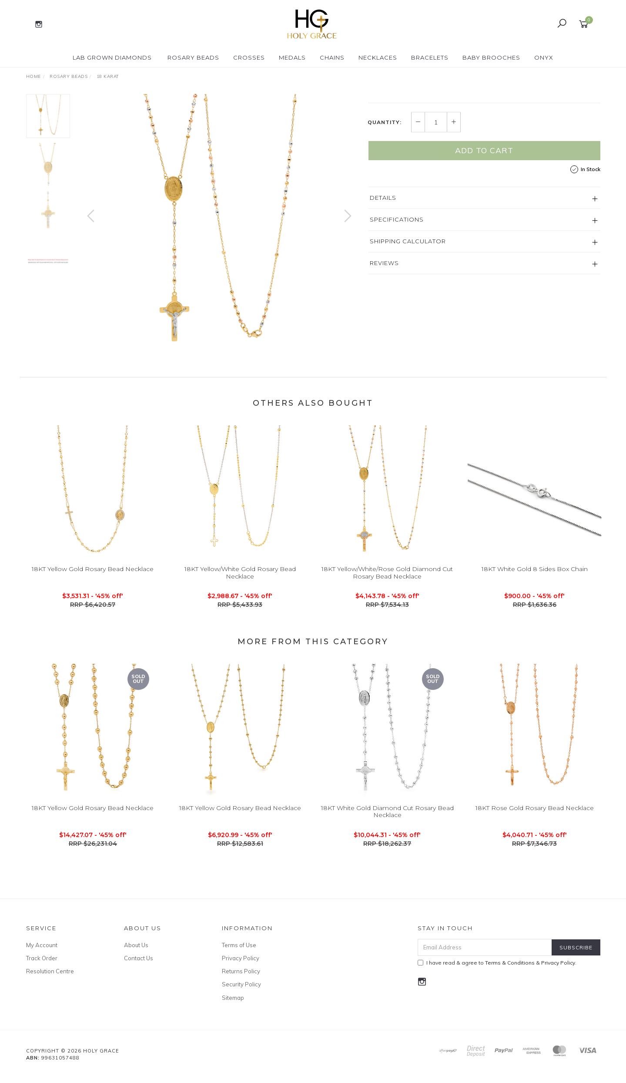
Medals (292, 57)
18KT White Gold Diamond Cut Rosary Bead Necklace (387, 828)
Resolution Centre (50, 979)
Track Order (41, 966)
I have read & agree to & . (497, 971)
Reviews (384, 343)
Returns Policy (241, 979)
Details (383, 278)
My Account (41, 953)
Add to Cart (484, 231)
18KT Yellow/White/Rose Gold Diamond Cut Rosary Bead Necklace (387, 589)
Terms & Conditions (510, 971)
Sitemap (233, 1006)
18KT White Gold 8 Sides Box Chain (535, 586)
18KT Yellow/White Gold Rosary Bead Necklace (240, 589)
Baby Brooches (491, 57)
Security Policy (241, 992)
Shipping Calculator (408, 322)
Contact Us (138, 966)
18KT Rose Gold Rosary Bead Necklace (534, 824)
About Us (136, 953)
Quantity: (385, 203)
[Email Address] (485, 956)
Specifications (397, 300)
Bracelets (430, 57)
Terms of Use (239, 953)
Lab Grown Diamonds (112, 57)
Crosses (249, 57)
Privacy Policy (240, 966)
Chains (332, 57)
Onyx (543, 57)
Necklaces (377, 57)
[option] (219, 224)
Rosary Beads (193, 57)
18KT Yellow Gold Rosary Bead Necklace (93, 586)
